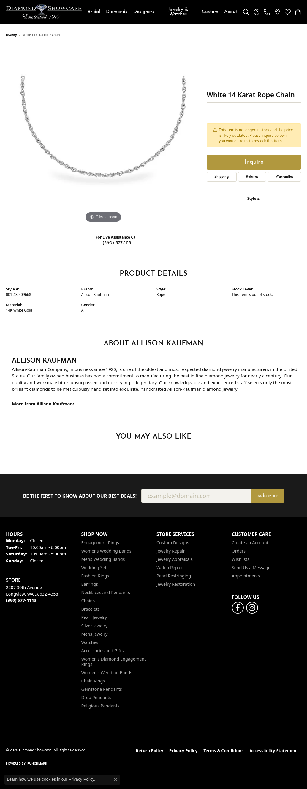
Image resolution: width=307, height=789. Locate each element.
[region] (103, 135)
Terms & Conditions (223, 750)
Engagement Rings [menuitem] (100, 542)
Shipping (221, 177)
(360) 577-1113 (116, 243)
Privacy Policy (183, 750)
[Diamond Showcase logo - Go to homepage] (44, 12)
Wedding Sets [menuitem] (95, 567)
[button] (246, 12)
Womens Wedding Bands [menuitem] (106, 551)
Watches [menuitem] (89, 642)
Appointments (246, 576)
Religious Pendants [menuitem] (100, 706)
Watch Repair (169, 567)
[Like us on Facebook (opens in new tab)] (238, 608)
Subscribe (267, 495)
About (230, 11)
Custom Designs (172, 542)
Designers (143, 11)
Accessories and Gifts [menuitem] (102, 650)
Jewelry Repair (170, 551)
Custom (210, 11)
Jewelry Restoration (175, 584)
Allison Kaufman (95, 294)
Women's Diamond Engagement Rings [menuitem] (113, 661)
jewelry (11, 35)
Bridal (94, 11)
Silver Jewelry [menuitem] (94, 625)
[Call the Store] (21, 600)
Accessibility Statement (273, 750)
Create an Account (250, 542)
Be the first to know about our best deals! (80, 496)
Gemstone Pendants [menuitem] (101, 689)
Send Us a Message (251, 567)
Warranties (284, 177)
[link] (267, 12)
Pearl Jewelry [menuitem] (94, 617)
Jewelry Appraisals (174, 559)
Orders (239, 551)
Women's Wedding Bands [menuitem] (106, 672)
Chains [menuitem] (88, 601)
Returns (252, 177)
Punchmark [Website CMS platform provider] (37, 763)
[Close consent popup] (115, 779)
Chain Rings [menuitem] (93, 681)
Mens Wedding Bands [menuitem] (103, 559)
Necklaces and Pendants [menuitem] (105, 592)
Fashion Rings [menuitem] (95, 576)
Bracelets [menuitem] (90, 609)
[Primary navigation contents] (162, 12)
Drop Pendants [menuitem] (96, 697)
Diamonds (116, 11)
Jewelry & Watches (178, 12)
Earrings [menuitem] (89, 584)
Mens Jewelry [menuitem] (94, 634)
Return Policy (149, 750)
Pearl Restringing (173, 576)
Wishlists (240, 559)
